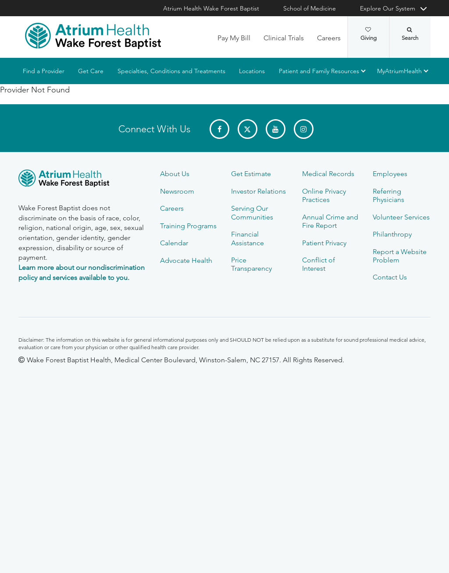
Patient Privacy (324, 243)
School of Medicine (309, 8)
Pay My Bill (233, 38)
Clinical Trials (284, 38)
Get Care (90, 71)
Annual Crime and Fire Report (330, 221)
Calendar (174, 243)
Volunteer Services (401, 217)
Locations (252, 71)
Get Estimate (251, 174)
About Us (174, 174)
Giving (368, 34)
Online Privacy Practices (324, 195)
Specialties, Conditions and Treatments (171, 71)
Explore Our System (387, 8)
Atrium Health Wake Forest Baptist (211, 8)
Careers (329, 38)
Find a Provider (43, 71)
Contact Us (390, 277)
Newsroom (177, 191)
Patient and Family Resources (319, 71)
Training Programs (188, 226)
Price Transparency (251, 264)
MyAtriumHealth (399, 71)
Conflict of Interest (318, 264)
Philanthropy (392, 234)
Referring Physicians (388, 195)
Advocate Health (186, 260)
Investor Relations (258, 191)
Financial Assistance (247, 238)
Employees (390, 174)
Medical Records (328, 174)
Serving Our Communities (252, 212)
